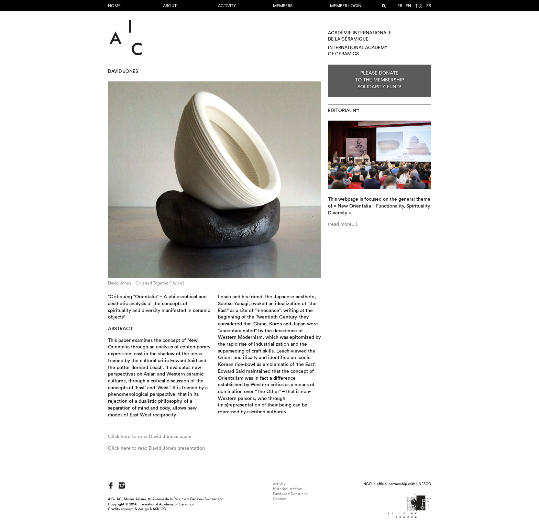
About (170, 6)
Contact (279, 499)
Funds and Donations (290, 494)
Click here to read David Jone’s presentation (156, 448)
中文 (419, 6)
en (408, 6)
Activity (227, 6)
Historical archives (287, 489)
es (428, 6)
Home (114, 6)
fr (399, 6)
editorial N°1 (344, 110)
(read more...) (342, 224)
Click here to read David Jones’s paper (150, 436)
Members (283, 6)
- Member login (344, 6)
